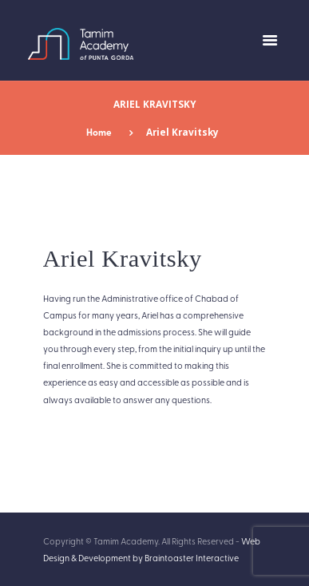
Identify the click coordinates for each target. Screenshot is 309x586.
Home (99, 132)
